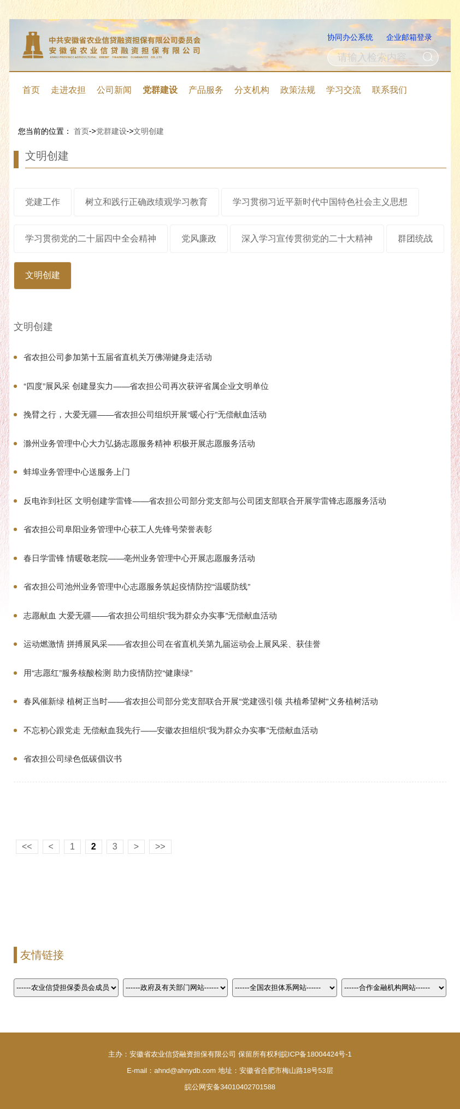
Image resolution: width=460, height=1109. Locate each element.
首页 (31, 90)
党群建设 (160, 90)
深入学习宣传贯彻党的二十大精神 (307, 238)
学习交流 (343, 90)
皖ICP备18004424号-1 (316, 1054)
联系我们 (389, 90)
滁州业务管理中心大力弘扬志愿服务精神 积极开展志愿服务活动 (139, 443)
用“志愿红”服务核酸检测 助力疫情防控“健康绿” (107, 672)
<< (27, 846)
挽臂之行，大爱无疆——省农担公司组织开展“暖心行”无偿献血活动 (145, 414)
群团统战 (415, 238)
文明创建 (148, 131)
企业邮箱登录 (409, 37)
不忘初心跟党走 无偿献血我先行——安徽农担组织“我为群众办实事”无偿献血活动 (170, 730)
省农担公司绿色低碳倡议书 (72, 758)
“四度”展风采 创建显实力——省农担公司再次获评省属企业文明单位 (146, 386)
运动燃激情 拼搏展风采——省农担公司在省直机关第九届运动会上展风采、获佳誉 (172, 643)
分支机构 (251, 90)
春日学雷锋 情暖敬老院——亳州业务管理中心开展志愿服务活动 (139, 558)
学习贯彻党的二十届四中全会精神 (90, 238)
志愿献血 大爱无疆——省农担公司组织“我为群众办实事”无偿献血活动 (150, 615)
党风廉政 (198, 238)
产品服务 (205, 90)
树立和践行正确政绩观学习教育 (146, 202)
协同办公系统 (350, 37)
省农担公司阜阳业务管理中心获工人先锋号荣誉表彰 (117, 529)
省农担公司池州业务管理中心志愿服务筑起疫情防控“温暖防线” (136, 586)
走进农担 (68, 90)
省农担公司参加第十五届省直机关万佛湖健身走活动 (117, 357)
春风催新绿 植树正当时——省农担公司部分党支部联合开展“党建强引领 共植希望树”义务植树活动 (200, 701)
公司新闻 (114, 90)
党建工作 (42, 202)
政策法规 (297, 90)
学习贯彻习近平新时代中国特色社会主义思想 (320, 202)
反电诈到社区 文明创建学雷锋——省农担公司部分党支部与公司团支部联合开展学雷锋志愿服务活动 (204, 500)
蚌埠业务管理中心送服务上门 (76, 471)
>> (160, 846)
